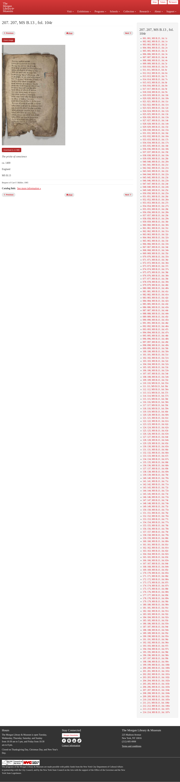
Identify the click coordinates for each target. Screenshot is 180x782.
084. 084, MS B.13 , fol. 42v (156, 301)
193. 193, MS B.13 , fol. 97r (155, 646)
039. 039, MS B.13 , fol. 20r (155, 158)
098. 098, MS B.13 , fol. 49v (156, 345)
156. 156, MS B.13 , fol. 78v (156, 528)
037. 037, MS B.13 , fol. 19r (155, 152)
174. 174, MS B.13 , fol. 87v (156, 585)
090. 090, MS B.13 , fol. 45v (156, 320)
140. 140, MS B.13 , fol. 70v (156, 478)
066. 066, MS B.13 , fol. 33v (156, 244)
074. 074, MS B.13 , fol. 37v (156, 269)
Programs (100, 11)
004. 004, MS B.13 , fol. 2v (155, 47)
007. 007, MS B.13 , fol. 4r (155, 57)
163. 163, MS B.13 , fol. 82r (155, 551)
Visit (70, 11)
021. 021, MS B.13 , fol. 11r (155, 101)
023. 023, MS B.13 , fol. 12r (155, 108)
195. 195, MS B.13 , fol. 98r (155, 652)
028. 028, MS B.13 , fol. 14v (156, 123)
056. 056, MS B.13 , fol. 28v (156, 212)
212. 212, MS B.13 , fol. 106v (156, 706)
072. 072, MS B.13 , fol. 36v (156, 263)
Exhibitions (84, 11)
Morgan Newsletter (71, 735)
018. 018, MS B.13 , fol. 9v (155, 92)
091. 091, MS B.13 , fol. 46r (155, 323)
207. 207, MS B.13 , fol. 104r (156, 690)
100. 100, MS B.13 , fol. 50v (156, 351)
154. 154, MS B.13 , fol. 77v (156, 522)
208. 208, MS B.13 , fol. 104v (156, 693)
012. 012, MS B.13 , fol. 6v (155, 73)
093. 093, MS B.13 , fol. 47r (155, 329)
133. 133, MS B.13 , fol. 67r (155, 456)
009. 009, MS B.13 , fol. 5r (155, 63)
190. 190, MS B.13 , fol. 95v (156, 636)
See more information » (29, 188)
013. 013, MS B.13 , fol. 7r (155, 76)
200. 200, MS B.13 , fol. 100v (156, 668)
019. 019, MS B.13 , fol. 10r (155, 95)
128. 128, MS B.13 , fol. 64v (156, 440)
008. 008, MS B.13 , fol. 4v (155, 60)
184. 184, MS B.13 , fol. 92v (156, 617)
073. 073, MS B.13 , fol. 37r (155, 266)
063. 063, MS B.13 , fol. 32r (155, 234)
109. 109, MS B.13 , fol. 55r (155, 380)
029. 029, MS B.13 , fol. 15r (155, 127)
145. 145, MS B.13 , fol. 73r (155, 494)
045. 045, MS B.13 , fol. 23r (155, 177)
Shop (154, 2)
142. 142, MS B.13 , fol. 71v (156, 484)
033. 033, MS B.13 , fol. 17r (155, 139)
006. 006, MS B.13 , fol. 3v (155, 54)
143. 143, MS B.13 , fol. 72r (155, 487)
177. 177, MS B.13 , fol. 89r (155, 595)
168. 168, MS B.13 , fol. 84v (156, 566)
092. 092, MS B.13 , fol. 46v (156, 326)
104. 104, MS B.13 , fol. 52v (156, 364)
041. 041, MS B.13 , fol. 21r (155, 165)
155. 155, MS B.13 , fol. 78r (155, 525)
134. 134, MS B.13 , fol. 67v (156, 459)
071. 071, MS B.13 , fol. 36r (155, 260)
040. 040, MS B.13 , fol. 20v (156, 161)
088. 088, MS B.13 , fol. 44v (156, 313)
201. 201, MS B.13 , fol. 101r (156, 671)
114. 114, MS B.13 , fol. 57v (156, 396)
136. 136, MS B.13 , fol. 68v (156, 465)
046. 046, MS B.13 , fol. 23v (156, 180)
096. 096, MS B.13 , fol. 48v (156, 339)
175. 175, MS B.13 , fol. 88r (155, 589)
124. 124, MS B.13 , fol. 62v (156, 427)
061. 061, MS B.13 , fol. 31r (155, 228)
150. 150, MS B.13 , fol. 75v (156, 510)
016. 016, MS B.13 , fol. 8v (155, 85)
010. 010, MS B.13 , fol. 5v (155, 66)
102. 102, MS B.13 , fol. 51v (156, 358)
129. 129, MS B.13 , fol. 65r (155, 443)
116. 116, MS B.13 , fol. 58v (156, 402)
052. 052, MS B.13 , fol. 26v (156, 199)
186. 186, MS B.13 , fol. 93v (156, 623)
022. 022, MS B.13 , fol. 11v (156, 105)
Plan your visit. (60, 16)
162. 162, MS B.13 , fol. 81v (156, 547)
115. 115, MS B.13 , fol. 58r (155, 399)
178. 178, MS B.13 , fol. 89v (156, 598)
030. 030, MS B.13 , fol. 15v (156, 130)
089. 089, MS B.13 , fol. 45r (155, 316)
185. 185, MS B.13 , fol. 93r (155, 620)
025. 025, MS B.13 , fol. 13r (155, 114)
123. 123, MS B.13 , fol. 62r (155, 424)
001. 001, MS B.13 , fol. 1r (155, 38)
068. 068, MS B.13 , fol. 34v (156, 250)
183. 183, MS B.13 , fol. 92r (155, 614)
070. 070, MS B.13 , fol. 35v (156, 256)
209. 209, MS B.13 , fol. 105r (156, 696)
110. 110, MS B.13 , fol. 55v (156, 383)
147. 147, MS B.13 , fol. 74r (155, 500)
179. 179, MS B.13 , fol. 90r (155, 601)
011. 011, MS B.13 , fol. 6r (155, 70)
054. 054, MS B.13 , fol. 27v (156, 206)
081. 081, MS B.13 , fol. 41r (155, 291)
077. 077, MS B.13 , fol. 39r (155, 279)
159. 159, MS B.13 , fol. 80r (155, 538)
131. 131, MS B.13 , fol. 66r (155, 449)
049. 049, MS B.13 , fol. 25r (155, 190)
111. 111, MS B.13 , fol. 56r (155, 386)
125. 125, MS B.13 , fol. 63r (155, 430)
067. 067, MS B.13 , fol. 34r (155, 247)
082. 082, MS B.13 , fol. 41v (156, 294)
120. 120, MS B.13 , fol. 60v (156, 415)
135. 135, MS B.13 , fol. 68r (155, 462)
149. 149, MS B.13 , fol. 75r (155, 506)
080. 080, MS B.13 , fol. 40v (156, 288)
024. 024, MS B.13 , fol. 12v (156, 111)
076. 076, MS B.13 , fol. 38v (156, 275)
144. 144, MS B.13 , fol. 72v (156, 490)
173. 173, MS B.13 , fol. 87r (155, 582)
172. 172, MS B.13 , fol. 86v (156, 579)
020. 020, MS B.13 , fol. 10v (156, 98)
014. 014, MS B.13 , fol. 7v (155, 79)
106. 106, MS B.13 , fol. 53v (156, 370)
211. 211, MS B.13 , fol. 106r (156, 702)
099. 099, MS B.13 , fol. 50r (155, 348)
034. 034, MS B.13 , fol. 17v (156, 142)
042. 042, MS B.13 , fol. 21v (156, 168)
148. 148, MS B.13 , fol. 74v (156, 503)
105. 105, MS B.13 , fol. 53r (155, 367)
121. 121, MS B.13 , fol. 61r (155, 418)
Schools (115, 11)
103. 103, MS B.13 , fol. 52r (155, 361)
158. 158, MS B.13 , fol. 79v (156, 535)
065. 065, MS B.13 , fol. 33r (155, 241)
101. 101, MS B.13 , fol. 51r (155, 354)
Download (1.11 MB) (12, 150)
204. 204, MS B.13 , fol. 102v (156, 680)
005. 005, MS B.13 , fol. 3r (155, 51)
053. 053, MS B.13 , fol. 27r (155, 202)
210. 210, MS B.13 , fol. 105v (156, 699)
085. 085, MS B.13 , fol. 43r (155, 304)
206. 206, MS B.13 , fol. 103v (156, 687)
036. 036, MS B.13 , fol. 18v (156, 149)
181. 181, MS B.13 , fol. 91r (155, 608)
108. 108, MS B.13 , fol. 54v (156, 377)
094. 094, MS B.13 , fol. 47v (156, 332)
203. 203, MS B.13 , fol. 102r (156, 677)
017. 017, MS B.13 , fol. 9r (155, 89)
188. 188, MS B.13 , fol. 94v (156, 630)
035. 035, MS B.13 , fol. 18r (155, 146)
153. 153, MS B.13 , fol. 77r (155, 519)
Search (173, 2)
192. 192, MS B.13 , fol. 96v (156, 642)
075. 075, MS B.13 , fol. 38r (155, 272)
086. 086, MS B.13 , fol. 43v (156, 307)
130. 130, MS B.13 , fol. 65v (156, 446)
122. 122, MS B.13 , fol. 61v (156, 421)
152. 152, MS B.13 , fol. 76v (156, 516)
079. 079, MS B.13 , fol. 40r (155, 285)
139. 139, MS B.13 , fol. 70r (155, 475)
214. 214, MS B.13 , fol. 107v (156, 712)
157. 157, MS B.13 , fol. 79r (155, 532)
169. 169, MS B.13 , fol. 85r (155, 570)
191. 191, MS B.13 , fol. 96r (155, 639)
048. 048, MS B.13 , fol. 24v (156, 187)
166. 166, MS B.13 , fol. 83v (156, 560)
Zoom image (8, 40)
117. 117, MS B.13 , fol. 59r (155, 405)
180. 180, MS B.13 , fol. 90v (156, 604)
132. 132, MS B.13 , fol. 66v (156, 452)
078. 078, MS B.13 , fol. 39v (156, 282)
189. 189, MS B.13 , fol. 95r (155, 633)
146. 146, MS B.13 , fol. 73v (156, 497)
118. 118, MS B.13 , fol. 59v (156, 408)
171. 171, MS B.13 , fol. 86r (155, 576)
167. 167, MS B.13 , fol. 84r (155, 563)
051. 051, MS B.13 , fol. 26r (155, 196)
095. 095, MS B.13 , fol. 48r (155, 335)
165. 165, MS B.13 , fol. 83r (155, 557)
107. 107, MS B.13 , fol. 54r (155, 373)
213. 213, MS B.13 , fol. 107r (156, 709)
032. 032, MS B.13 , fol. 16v (156, 136)
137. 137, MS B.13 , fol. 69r (155, 468)
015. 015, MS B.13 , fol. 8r (155, 82)
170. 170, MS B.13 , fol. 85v (156, 573)
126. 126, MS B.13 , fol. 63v (156, 434)
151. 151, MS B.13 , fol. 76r (155, 513)
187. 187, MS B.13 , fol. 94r (155, 626)
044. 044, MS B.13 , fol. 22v (156, 174)
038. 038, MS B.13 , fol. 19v (156, 155)
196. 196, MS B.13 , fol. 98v (156, 655)
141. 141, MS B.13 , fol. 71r (155, 481)
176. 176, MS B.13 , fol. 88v (156, 592)
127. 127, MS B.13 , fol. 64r (155, 437)
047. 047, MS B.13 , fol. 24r (155, 184)
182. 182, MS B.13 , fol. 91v (156, 611)
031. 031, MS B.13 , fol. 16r (155, 133)
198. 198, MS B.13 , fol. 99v (156, 661)
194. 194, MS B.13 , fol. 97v (156, 649)
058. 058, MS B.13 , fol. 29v (156, 218)
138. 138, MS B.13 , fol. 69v (156, 471)
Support (171, 11)
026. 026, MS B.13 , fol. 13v (156, 117)
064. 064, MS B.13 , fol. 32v (156, 237)
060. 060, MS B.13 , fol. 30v (156, 225)
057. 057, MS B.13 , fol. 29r (155, 215)
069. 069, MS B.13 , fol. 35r (155, 253)
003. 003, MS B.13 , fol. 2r (155, 44)
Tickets (163, 2)
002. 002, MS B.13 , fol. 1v (155, 41)
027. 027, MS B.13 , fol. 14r (155, 120)
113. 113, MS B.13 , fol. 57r (155, 392)
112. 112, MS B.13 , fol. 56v (156, 389)
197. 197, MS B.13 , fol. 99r (155, 658)
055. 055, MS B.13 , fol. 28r (155, 209)
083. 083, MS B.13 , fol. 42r (155, 297)
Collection (129, 11)
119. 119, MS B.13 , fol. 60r (155, 411)
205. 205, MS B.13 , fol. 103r (156, 684)
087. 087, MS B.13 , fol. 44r (155, 310)
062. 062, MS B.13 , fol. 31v (156, 231)
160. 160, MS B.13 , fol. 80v (156, 541)
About (159, 11)
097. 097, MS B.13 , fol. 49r (155, 342)
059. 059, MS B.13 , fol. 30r (155, 221)
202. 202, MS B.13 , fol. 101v (156, 674)
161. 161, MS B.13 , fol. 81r (155, 544)
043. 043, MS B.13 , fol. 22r (155, 171)
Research (145, 11)
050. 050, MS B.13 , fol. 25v (156, 193)
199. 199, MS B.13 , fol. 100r (156, 665)
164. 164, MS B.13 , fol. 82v (156, 554)
